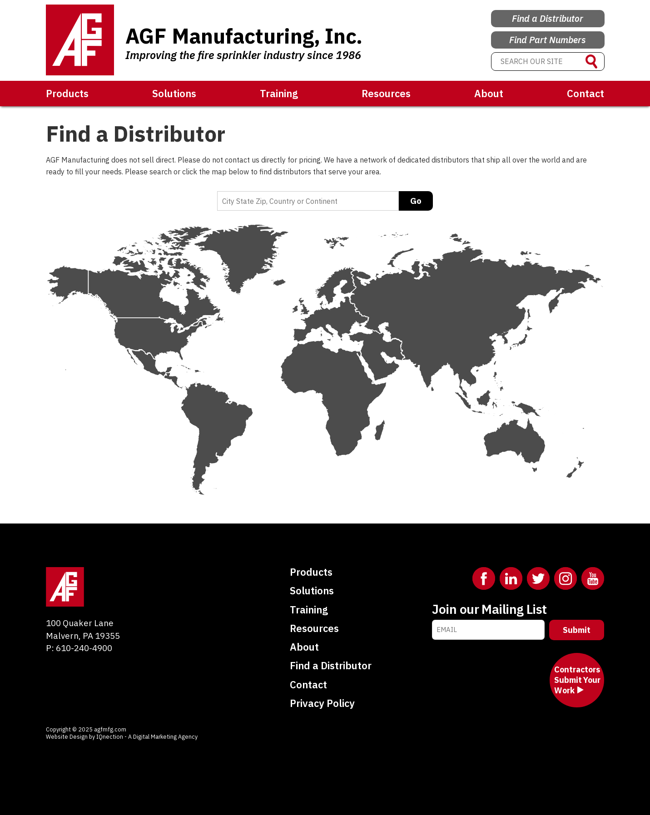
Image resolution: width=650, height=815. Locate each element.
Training (279, 93)
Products (67, 93)
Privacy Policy (322, 703)
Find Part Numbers (547, 37)
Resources (386, 93)
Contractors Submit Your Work (577, 680)
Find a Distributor (547, 14)
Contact (585, 93)
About (488, 93)
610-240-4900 (84, 647)
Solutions (174, 93)
